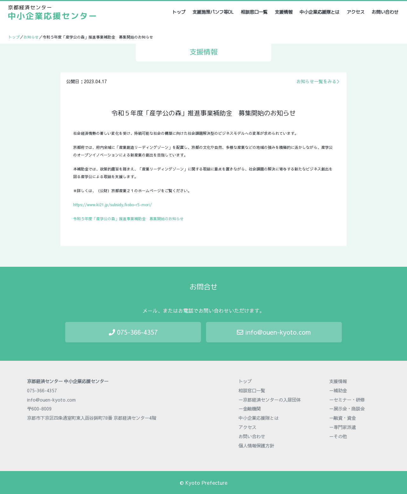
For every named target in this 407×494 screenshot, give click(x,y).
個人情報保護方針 (256, 445)
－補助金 (338, 390)
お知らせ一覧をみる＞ (318, 81)
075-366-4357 (133, 332)
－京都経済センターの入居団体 (269, 399)
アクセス (355, 12)
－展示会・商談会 (347, 408)
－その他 (338, 436)
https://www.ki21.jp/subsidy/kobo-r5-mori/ (112, 204)
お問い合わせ (385, 12)
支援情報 (284, 12)
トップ (179, 12)
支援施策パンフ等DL (213, 12)
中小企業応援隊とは (320, 12)
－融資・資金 (342, 418)
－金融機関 (249, 408)
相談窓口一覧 (254, 12)
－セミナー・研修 (347, 399)
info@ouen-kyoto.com (274, 332)
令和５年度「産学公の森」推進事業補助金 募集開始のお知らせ (128, 218)
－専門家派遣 (342, 427)
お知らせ (31, 37)
